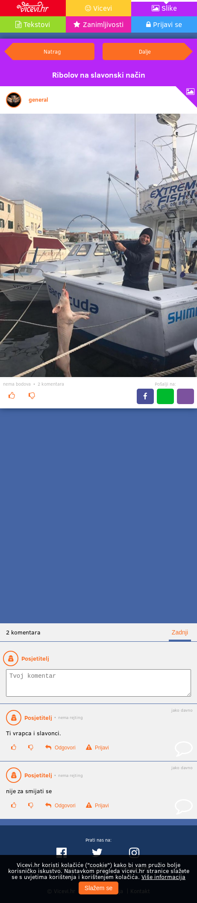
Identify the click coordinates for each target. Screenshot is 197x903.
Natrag (52, 51)
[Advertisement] (98, 516)
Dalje (145, 51)
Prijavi (97, 751)
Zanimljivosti (103, 24)
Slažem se (98, 888)
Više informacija (163, 877)
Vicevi (102, 8)
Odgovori (60, 751)
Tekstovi (37, 24)
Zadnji (180, 632)
